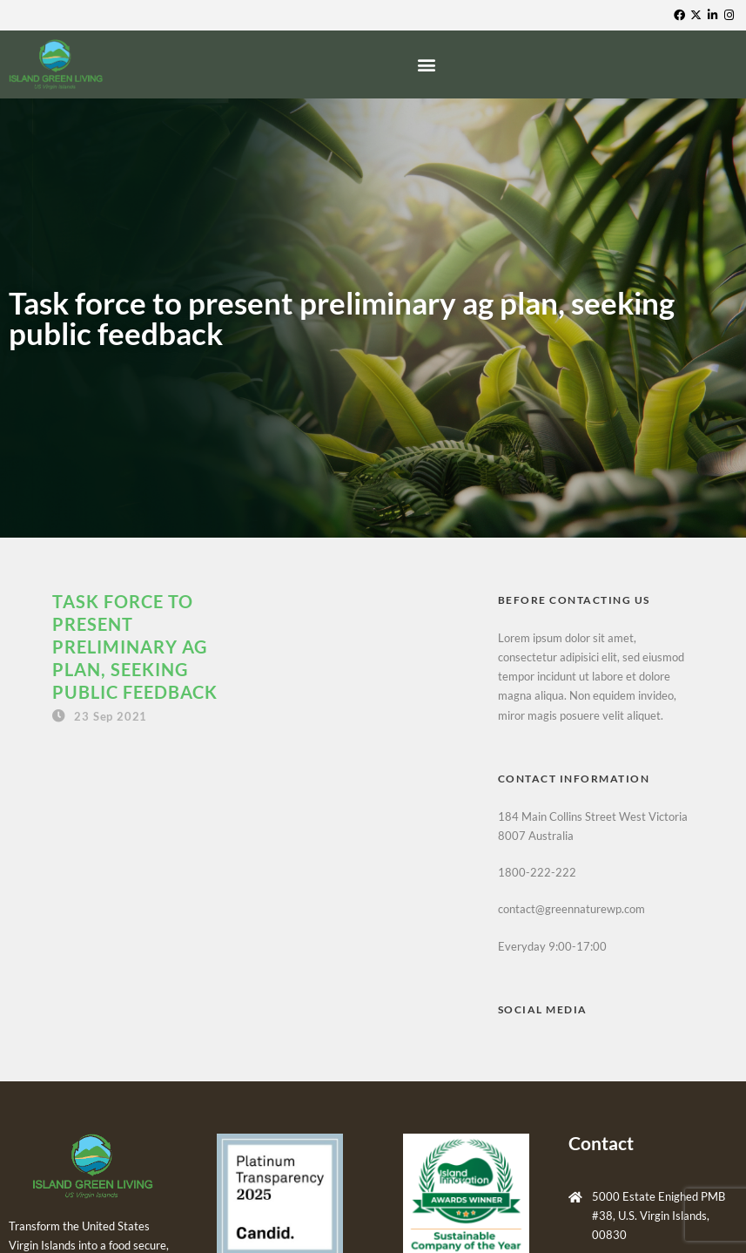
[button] (429, 65)
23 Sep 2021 (110, 716)
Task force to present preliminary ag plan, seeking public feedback (135, 646)
